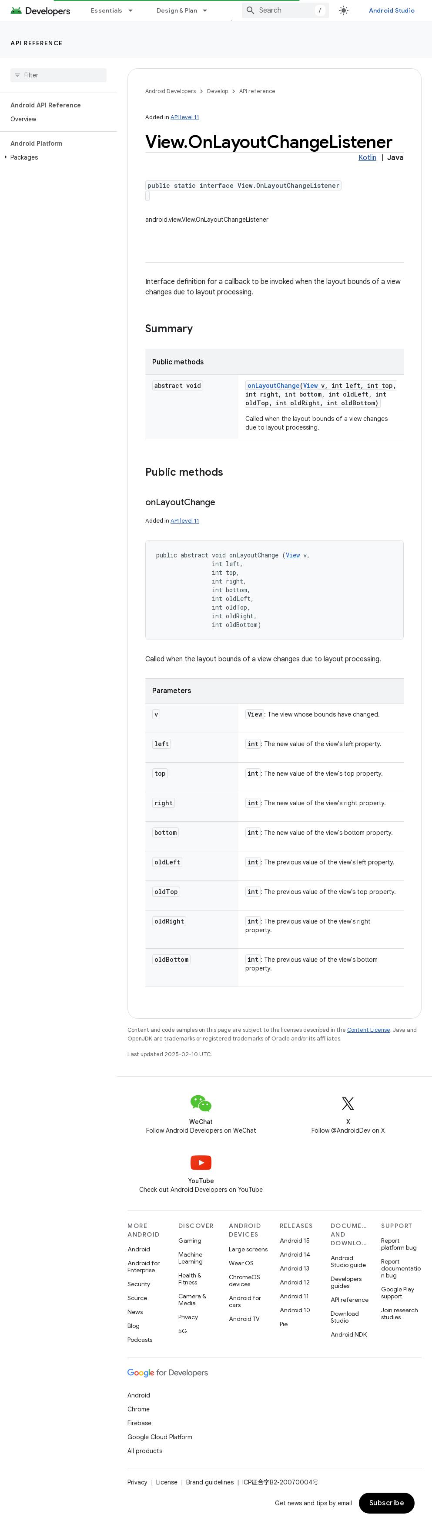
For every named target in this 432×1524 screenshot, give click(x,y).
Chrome (138, 1409)
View (310, 385)
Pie (284, 1324)
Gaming (189, 1240)
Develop (217, 91)
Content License (368, 1030)
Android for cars (245, 1301)
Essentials (107, 10)
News (135, 1312)
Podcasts (139, 1340)
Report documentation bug (401, 1268)
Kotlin (367, 157)
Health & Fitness (189, 1278)
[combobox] (285, 10)
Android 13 (294, 1268)
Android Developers (170, 91)
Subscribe (387, 1503)
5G (182, 1331)
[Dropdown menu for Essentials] (134, 10)
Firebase (139, 1423)
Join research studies (399, 1313)
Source (137, 1298)
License (166, 1482)
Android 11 (294, 1296)
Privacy (188, 1317)
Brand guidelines (210, 1482)
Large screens (248, 1249)
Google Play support (397, 1292)
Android (138, 1249)
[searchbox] (58, 75)
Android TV (244, 1319)
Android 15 (295, 1240)
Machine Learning (190, 1258)
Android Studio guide (348, 1261)
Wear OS (241, 1263)
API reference (36, 43)
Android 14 (295, 1254)
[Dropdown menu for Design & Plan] (209, 10)
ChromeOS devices (244, 1280)
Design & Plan (177, 10)
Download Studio (345, 1317)
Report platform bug (399, 1244)
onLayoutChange (274, 385)
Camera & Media (192, 1299)
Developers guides (346, 1282)
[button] (57, 157)
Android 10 (295, 1310)
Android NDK (349, 1334)
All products (144, 1451)
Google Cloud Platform (159, 1437)
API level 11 (185, 117)
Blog (133, 1326)
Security (138, 1284)
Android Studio (392, 10)
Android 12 (295, 1282)
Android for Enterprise (143, 1266)
